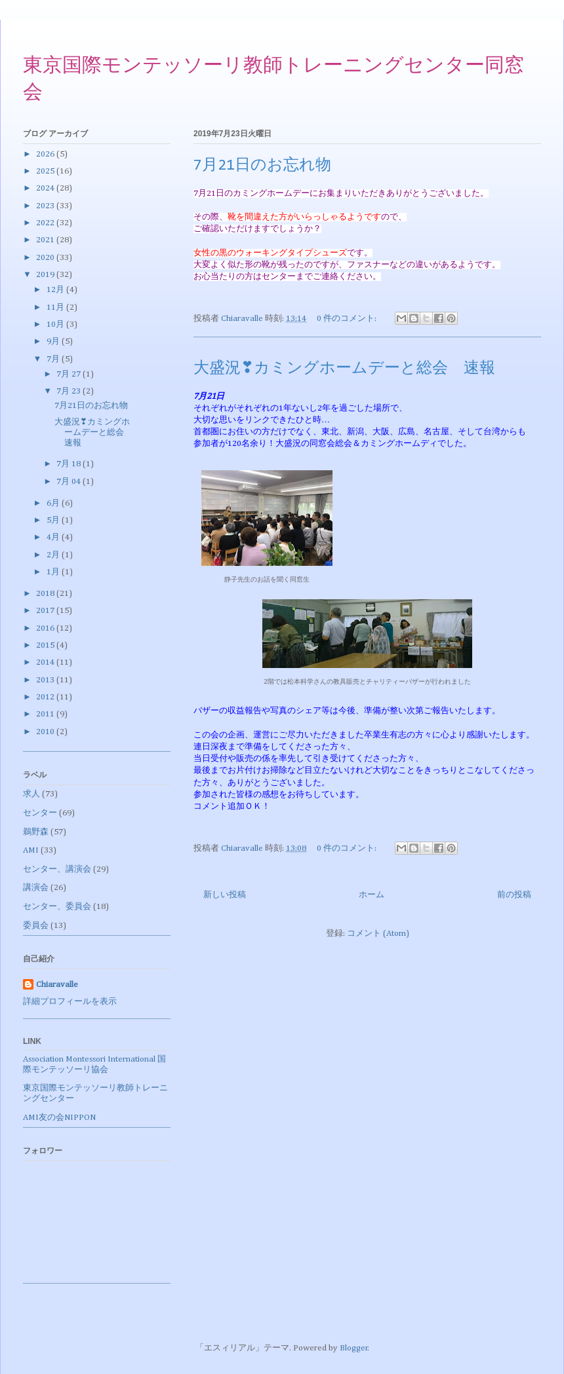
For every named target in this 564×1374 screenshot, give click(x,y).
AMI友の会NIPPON (59, 1117)
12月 (56, 290)
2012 (46, 697)
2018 (46, 593)
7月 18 (69, 464)
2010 (46, 732)
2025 (46, 171)
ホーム (371, 895)
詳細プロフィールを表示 (70, 1001)
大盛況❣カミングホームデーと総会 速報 (344, 369)
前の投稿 (514, 895)
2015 (46, 645)
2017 (46, 610)
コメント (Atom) (378, 933)
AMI (31, 850)
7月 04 (69, 481)
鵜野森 (36, 832)
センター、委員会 (57, 906)
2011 (46, 714)
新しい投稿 (224, 895)
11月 (56, 307)
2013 (46, 680)
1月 (54, 572)
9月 (54, 341)
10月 (56, 324)
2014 (46, 662)
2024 (46, 188)
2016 (46, 628)
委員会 (36, 925)
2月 (54, 555)
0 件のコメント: (347, 318)
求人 (31, 794)
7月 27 (69, 374)
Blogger (354, 1348)
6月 (54, 503)
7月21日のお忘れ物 (262, 166)
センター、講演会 (57, 869)
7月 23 (69, 391)
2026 (46, 154)
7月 (54, 359)
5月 (54, 520)
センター (40, 813)
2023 (46, 206)
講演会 (36, 887)
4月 (54, 537)
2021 (46, 240)
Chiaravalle (57, 984)
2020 (46, 257)
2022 (46, 223)
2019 (46, 274)
